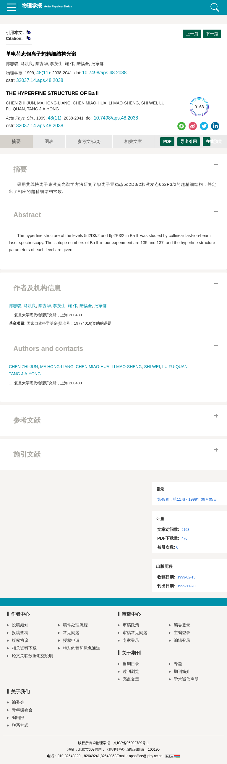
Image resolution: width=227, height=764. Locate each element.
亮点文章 (128, 680)
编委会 (15, 703)
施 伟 (72, 305)
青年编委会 (20, 710)
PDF (167, 141)
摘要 (16, 141)
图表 (49, 141)
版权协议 (17, 641)
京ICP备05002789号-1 (131, 743)
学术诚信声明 (184, 680)
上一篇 (192, 33)
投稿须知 (17, 626)
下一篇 (212, 33)
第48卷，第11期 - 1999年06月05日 (187, 499)
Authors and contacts (48, 348)
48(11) (43, 72)
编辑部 (15, 718)
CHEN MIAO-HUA (92, 366)
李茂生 (59, 305)
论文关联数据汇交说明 (30, 656)
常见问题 (69, 633)
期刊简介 (179, 672)
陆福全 (86, 305)
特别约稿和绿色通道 (79, 649)
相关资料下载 (22, 649)
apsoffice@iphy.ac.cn (145, 756)
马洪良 (30, 305)
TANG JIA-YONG (25, 373)
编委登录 (179, 626)
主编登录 (179, 633)
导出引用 (188, 141)
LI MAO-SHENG (127, 366)
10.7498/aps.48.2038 (104, 72)
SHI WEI (152, 366)
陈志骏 (15, 305)
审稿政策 (128, 626)
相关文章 (133, 141)
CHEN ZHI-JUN (23, 366)
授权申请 (69, 641)
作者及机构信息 (37, 288)
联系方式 (17, 726)
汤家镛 (100, 305)
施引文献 (26, 454)
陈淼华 (44, 305)
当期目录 (128, 664)
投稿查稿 (17, 633)
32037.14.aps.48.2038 (39, 80)
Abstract (27, 215)
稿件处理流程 (73, 626)
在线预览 (208, 141)
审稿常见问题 (132, 633)
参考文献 (88, 141)
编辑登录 (179, 641)
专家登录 (128, 641)
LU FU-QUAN (175, 366)
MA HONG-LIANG (57, 366)
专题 (175, 664)
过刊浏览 (128, 672)
